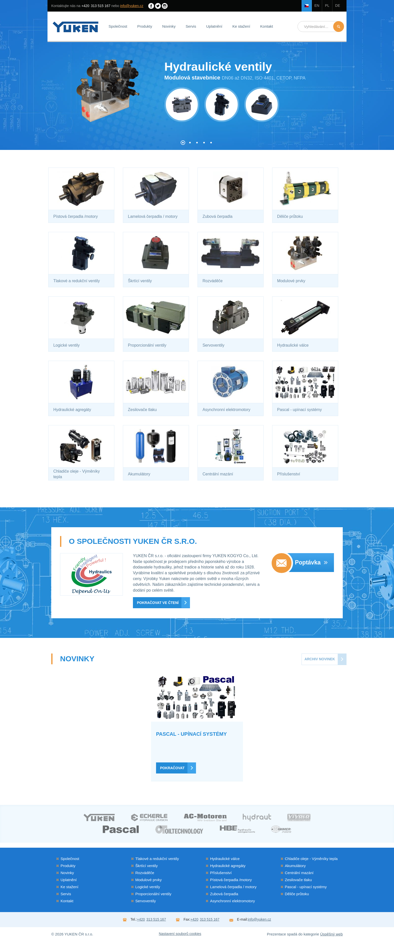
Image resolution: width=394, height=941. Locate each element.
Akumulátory (295, 866)
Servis (191, 26)
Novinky (168, 26)
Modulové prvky (148, 880)
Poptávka (311, 562)
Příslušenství (221, 873)
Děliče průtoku (297, 894)
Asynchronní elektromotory (232, 901)
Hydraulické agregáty (227, 866)
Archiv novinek (320, 659)
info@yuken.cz (131, 6)
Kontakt (266, 26)
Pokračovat (172, 768)
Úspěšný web (331, 934)
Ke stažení (241, 26)
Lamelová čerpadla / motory (233, 887)
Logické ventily (147, 887)
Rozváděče (144, 873)
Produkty (144, 26)
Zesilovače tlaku (298, 880)
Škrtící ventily (146, 866)
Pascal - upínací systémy (306, 887)
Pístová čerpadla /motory (231, 880)
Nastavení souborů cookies (180, 934)
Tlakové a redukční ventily (157, 858)
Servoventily (145, 901)
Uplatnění (214, 26)
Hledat (338, 26)
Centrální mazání (299, 873)
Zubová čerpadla (224, 894)
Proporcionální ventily (153, 894)
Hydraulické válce (225, 858)
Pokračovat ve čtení (158, 603)
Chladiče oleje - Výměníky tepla (311, 858)
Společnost (118, 26)
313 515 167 (95, 6)
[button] (183, 142)
